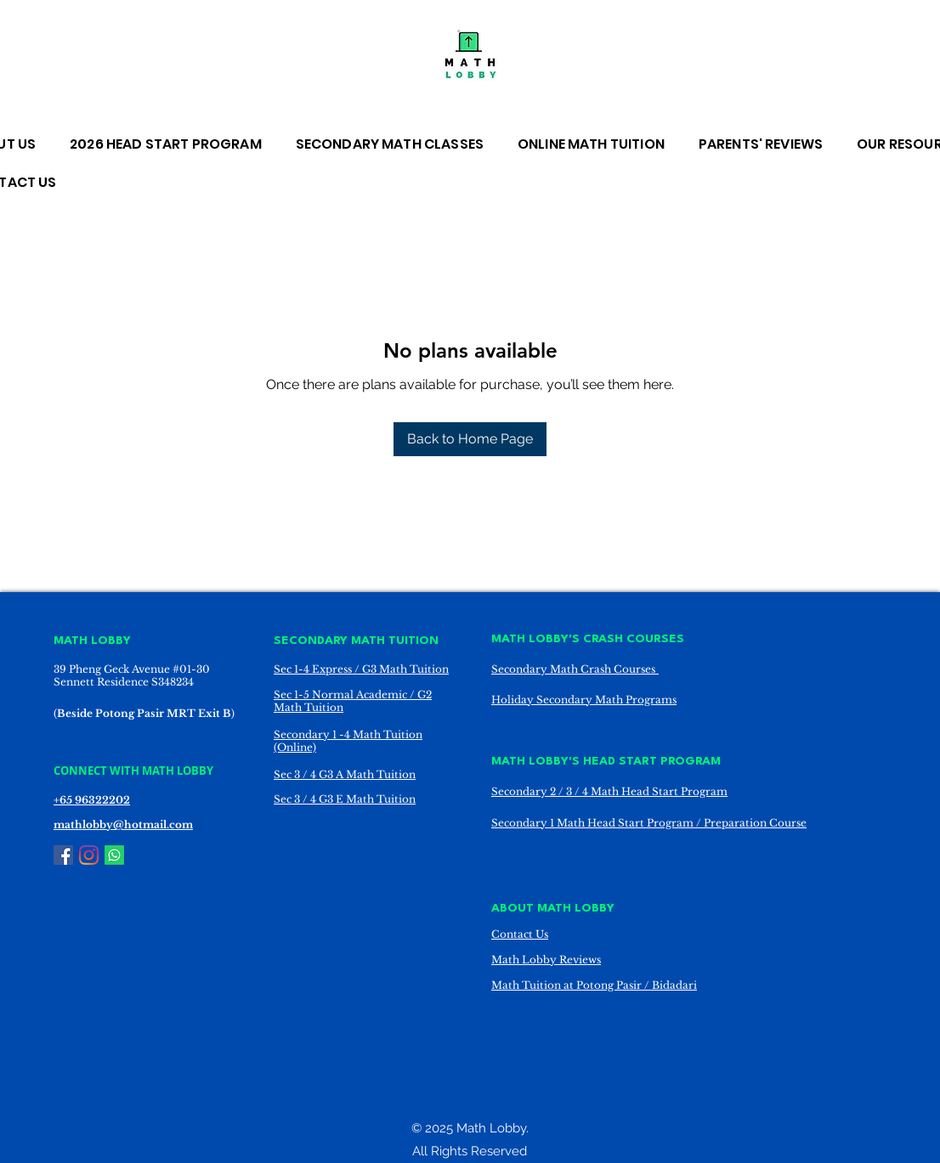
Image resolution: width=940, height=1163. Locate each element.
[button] (398, 144)
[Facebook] (63, 855)
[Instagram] (89, 855)
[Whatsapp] (114, 855)
